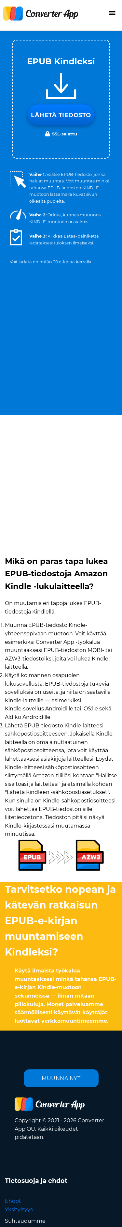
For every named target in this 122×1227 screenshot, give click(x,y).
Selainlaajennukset (29, 1162)
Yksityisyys (19, 961)
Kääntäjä (16, 1154)
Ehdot (13, 953)
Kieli (34, 1189)
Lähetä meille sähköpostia (39, 1129)
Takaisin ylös (91, 1215)
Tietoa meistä (22, 1137)
